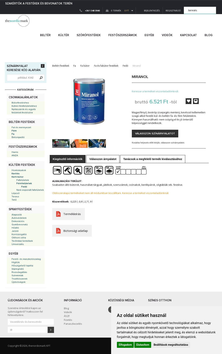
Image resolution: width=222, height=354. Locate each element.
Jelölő (15, 231)
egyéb (149, 35)
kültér (63, 35)
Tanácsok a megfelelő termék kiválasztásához (152, 159)
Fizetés (68, 320)
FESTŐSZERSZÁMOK (122, 35)
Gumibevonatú (20, 225)
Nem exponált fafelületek (30, 190)
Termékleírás (72, 214)
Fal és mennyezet (21, 127)
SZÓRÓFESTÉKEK (89, 35)
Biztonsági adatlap (75, 231)
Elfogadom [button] (125, 344)
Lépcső (16, 193)
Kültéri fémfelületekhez (24, 106)
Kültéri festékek (22, 164)
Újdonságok (18, 282)
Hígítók (16, 262)
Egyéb (13, 253)
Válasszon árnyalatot (102, 159)
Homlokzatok (19, 170)
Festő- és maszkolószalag (26, 259)
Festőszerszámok (23, 146)
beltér (45, 35)
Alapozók (17, 215)
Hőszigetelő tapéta (22, 266)
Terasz (15, 197)
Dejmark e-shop (17, 21)
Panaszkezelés (73, 323)
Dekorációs (18, 221)
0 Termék (117, 10)
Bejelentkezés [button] (149, 10)
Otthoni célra (19, 238)
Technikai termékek (22, 241)
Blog (209, 35)
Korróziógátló (19, 234)
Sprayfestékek (20, 209)
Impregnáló (18, 269)
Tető (14, 200)
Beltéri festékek (22, 122)
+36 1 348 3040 (92, 10)
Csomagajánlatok (23, 97)
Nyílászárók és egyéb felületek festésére (24, 111)
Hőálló (15, 228)
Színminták (17, 275)
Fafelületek (22, 180)
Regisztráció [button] (173, 10)
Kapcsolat (188, 35)
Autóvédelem (19, 218)
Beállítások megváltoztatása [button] (171, 344)
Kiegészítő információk (67, 159)
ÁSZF (67, 316)
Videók (167, 35)
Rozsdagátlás (19, 272)
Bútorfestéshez (20, 103)
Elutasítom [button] (142, 344)
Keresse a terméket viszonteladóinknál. (155, 91)
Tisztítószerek (19, 279)
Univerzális (18, 244)
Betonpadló (18, 137)
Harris (15, 152)
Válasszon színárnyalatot (155, 133)
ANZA (15, 155)
